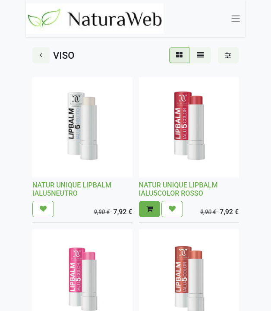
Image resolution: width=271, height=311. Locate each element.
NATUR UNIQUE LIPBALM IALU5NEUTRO (71, 189)
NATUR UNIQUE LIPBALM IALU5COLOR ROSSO (178, 189)
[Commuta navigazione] (236, 19)
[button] (43, 209)
